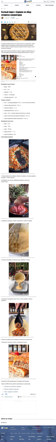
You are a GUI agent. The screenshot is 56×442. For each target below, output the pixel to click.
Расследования (31, 436)
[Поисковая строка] (52, 1)
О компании (12, 427)
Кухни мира (23, 433)
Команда (22, 427)
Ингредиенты (33, 433)
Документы (23, 429)
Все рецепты (3, 422)
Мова (45, 1)
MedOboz (39, 439)
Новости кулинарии (49, 5)
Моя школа (21, 439)
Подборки (28, 433)
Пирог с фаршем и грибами (11, 391)
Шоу (2, 439)
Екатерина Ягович (7, 17)
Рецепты (6, 5)
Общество (40, 436)
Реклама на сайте (13, 429)
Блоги (2, 436)
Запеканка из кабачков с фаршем (12, 386)
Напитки (17, 5)
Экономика (49, 439)
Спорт (11, 439)
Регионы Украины (50, 436)
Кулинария (13, 17)
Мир (20, 436)
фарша (22, 43)
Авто (29, 439)
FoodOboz (24, 396)
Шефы (27, 5)
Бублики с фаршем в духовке (11, 389)
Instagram (31, 52)
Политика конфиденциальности (48, 427)
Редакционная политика (9, 396)
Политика (12, 436)
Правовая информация (36, 427)
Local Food (38, 5)
